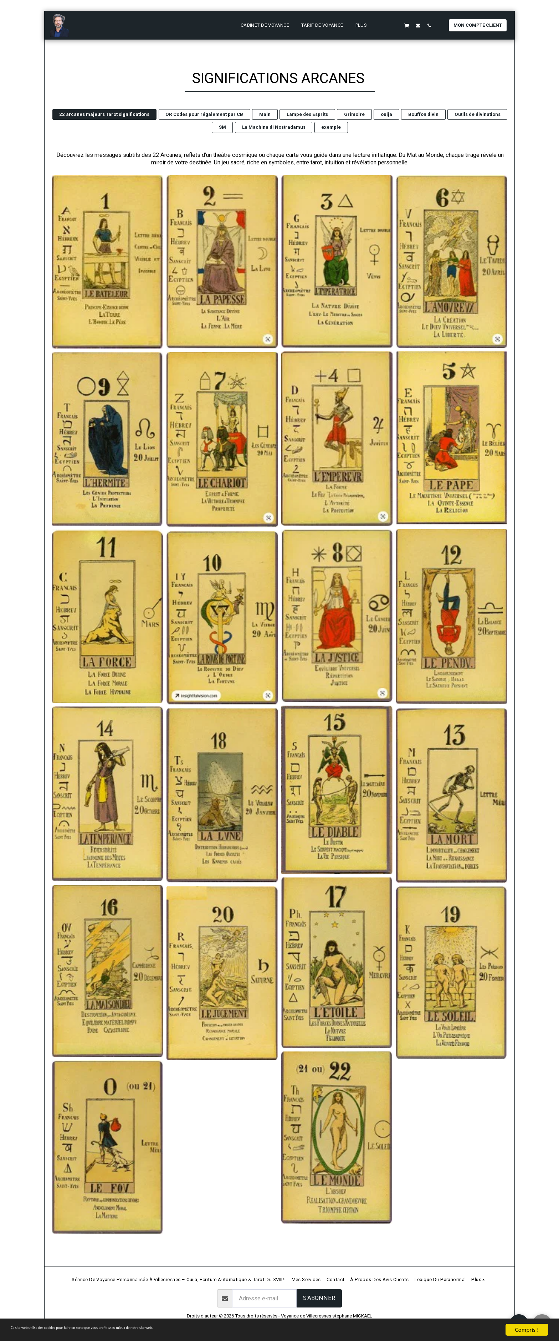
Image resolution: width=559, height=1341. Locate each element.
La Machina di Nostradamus (274, 127)
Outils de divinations (478, 114)
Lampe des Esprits (307, 114)
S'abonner (319, 1298)
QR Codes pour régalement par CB (204, 114)
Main (265, 114)
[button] (384, 25)
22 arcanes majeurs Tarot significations (104, 114)
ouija (386, 114)
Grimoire (354, 114)
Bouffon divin (423, 114)
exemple (331, 127)
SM (222, 127)
